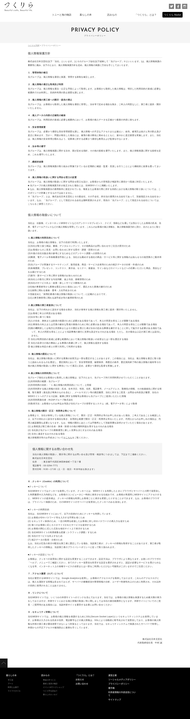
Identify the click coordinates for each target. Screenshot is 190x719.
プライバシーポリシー (118, 684)
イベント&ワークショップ (53, 687)
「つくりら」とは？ (85, 675)
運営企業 (112, 675)
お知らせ (80, 679)
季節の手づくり (49, 680)
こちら (69, 437)
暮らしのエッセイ (50, 694)
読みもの (45, 675)
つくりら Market (172, 14)
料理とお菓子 (13, 687)
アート (10, 684)
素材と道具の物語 (50, 684)
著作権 (111, 688)
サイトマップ (114, 700)
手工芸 (10, 680)
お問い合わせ (82, 684)
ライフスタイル (14, 691)
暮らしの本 (11, 675)
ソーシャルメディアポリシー (122, 679)
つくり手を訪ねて (50, 691)
